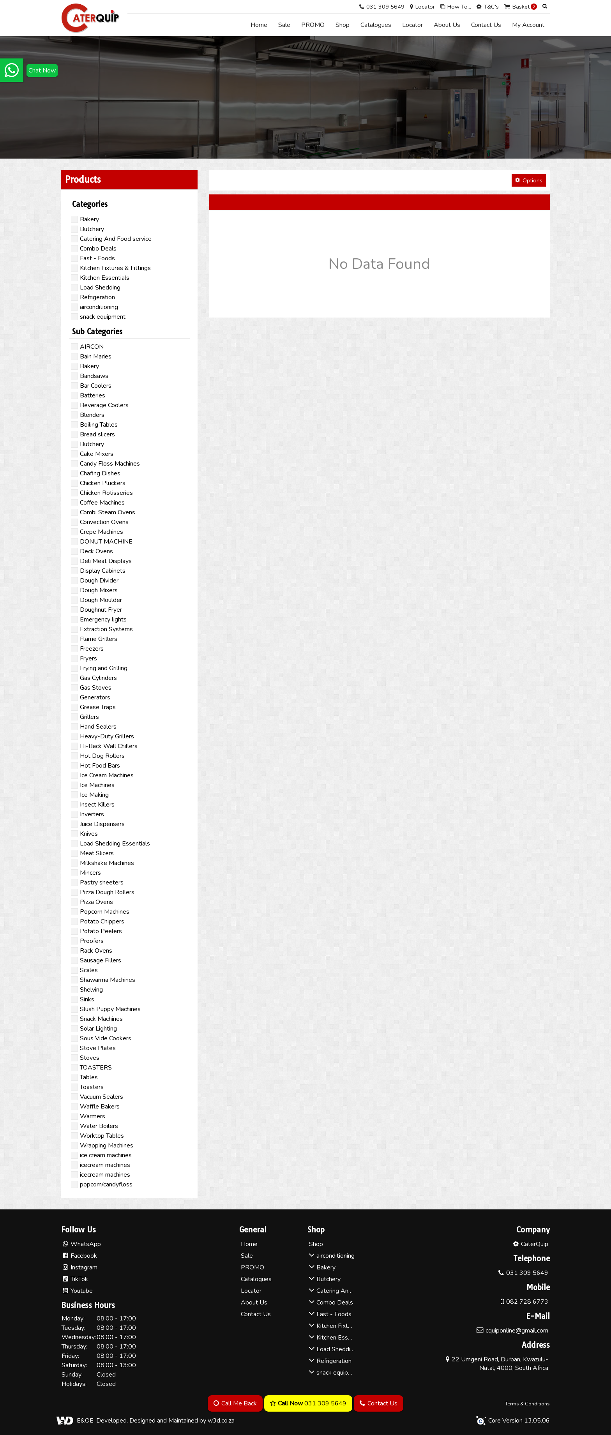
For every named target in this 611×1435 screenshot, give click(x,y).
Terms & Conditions (527, 1403)
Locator (412, 25)
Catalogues (375, 25)
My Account (528, 25)
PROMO (313, 25)
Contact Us (486, 25)
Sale (284, 25)
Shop (343, 25)
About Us (447, 25)
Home (259, 25)
